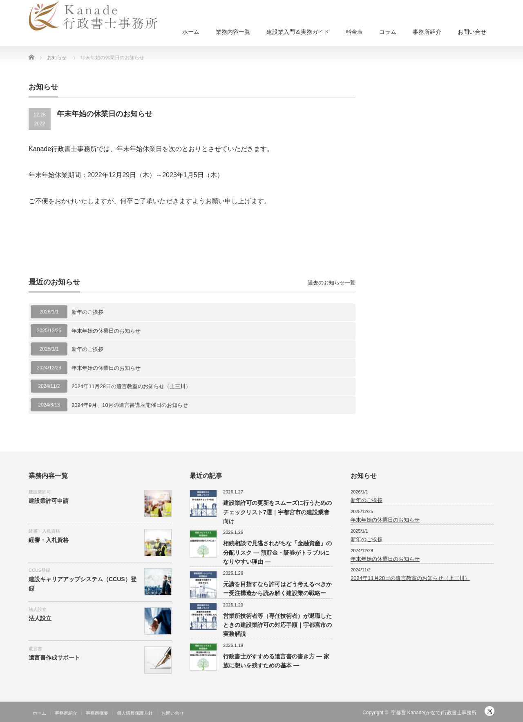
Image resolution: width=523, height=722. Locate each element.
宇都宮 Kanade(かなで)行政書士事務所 (433, 712)
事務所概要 (97, 713)
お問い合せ (472, 32)
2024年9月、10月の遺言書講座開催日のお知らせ (130, 405)
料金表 (354, 32)
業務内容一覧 (233, 32)
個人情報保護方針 (135, 713)
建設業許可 (40, 491)
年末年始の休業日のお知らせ (106, 331)
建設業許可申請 (49, 501)
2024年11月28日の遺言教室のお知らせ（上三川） (131, 386)
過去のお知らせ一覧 (331, 283)
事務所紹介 (427, 32)
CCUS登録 (39, 570)
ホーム (190, 32)
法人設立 (38, 609)
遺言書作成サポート (54, 657)
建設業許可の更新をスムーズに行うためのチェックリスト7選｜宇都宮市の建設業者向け (277, 512)
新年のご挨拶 (87, 312)
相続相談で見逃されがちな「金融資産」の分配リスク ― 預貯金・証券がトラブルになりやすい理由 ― (277, 552)
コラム (387, 32)
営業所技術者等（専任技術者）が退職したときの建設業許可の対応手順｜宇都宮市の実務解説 (277, 625)
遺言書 (35, 648)
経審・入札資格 (44, 531)
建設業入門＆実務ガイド (297, 32)
